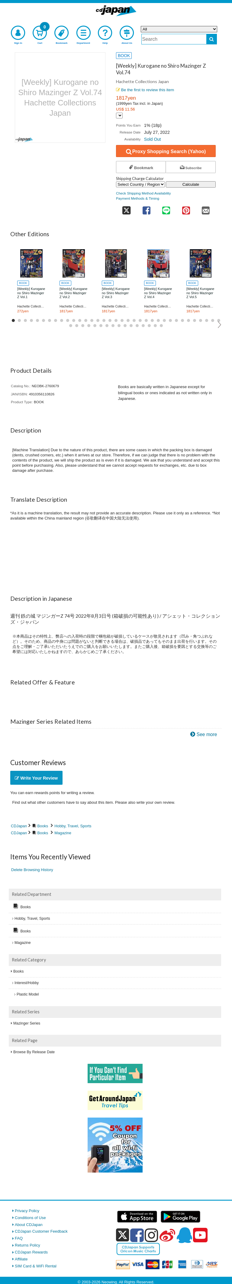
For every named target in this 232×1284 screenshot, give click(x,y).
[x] (122, 1235)
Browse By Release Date (34, 1052)
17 (109, 320)
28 (176, 320)
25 (158, 320)
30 (188, 320)
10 (67, 320)
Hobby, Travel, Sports (72, 826)
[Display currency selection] (119, 115)
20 (128, 320)
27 (170, 320)
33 (206, 320)
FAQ (19, 1238)
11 (73, 320)
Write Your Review (36, 778)
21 (134, 320)
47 (137, 325)
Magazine (62, 833)
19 (122, 320)
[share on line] (166, 208)
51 (161, 325)
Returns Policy (27, 1245)
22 (140, 320)
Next (219, 324)
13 (85, 320)
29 (182, 320)
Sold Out (152, 139)
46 (131, 325)
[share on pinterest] (186, 208)
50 (155, 325)
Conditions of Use (30, 1217)
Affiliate (21, 1259)
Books (42, 826)
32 (200, 320)
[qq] (184, 1235)
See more (207, 734)
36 (70, 325)
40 (94, 325)
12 (79, 320)
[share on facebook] (146, 208)
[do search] (211, 39)
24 (152, 320)
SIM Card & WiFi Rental (35, 1266)
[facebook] (137, 1235)
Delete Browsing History (32, 869)
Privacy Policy (27, 1210)
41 (100, 325)
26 (164, 320)
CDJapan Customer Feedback (41, 1231)
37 (76, 325)
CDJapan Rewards (31, 1252)
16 (103, 320)
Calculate (190, 184)
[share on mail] (206, 208)
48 (143, 325)
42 (106, 325)
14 (91, 320)
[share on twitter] (126, 208)
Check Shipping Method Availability (143, 193)
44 (119, 325)
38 (82, 325)
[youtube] (200, 1235)
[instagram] (151, 1235)
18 (116, 320)
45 (125, 325)
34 (212, 320)
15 (97, 320)
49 (149, 325)
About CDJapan (29, 1224)
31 (194, 320)
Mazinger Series (26, 1023)
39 (88, 325)
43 (112, 325)
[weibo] (167, 1235)
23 (146, 320)
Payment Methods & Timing (137, 198)
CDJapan (19, 826)
